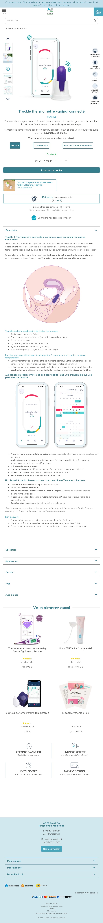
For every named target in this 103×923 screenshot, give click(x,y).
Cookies (51, 908)
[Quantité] (61, 160)
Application (11, 561)
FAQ (7, 583)
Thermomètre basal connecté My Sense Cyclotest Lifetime (27, 650)
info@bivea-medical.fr (51, 825)
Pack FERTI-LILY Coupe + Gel (75, 648)
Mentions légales (51, 904)
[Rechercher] (51, 21)
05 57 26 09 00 (51, 823)
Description (11, 230)
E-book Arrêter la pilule (75, 712)
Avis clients (11, 594)
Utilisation (10, 549)
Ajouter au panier (51, 170)
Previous (8, 38)
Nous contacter (51, 848)
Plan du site (51, 911)
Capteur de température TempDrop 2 (27, 712)
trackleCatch (41, 145)
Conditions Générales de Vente (51, 906)
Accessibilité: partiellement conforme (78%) (51, 913)
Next (8, 99)
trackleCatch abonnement (78, 145)
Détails (9, 572)
